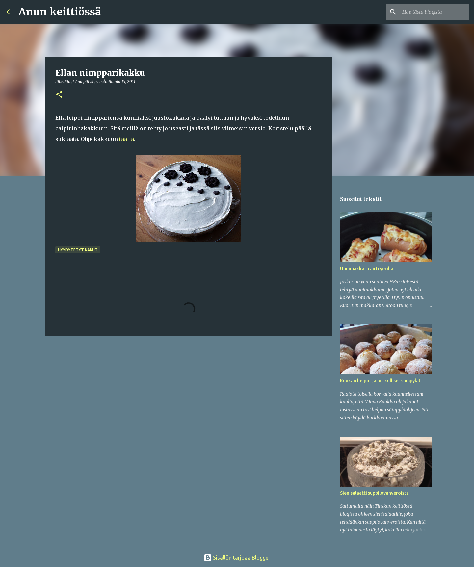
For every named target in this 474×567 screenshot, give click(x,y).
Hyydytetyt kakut (78, 250)
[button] (59, 94)
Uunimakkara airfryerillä (366, 268)
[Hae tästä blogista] (434, 12)
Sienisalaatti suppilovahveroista (374, 493)
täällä (126, 139)
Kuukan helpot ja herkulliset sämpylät (380, 380)
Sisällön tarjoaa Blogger (237, 558)
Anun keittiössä (59, 11)
